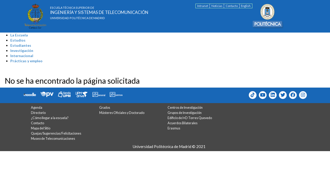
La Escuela (19, 35)
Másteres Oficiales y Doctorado (121, 113)
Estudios (18, 40)
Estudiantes (20, 45)
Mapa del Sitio (40, 128)
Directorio (38, 113)
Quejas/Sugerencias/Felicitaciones (56, 133)
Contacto (232, 5)
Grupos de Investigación (185, 113)
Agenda (36, 108)
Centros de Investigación (185, 108)
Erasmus (174, 128)
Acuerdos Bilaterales (182, 123)
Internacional (21, 55)
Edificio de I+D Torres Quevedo (190, 118)
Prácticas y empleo (26, 61)
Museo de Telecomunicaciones (53, 139)
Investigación (21, 50)
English (246, 5)
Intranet (202, 5)
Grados (104, 108)
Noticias (216, 5)
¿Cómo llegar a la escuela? (49, 118)
